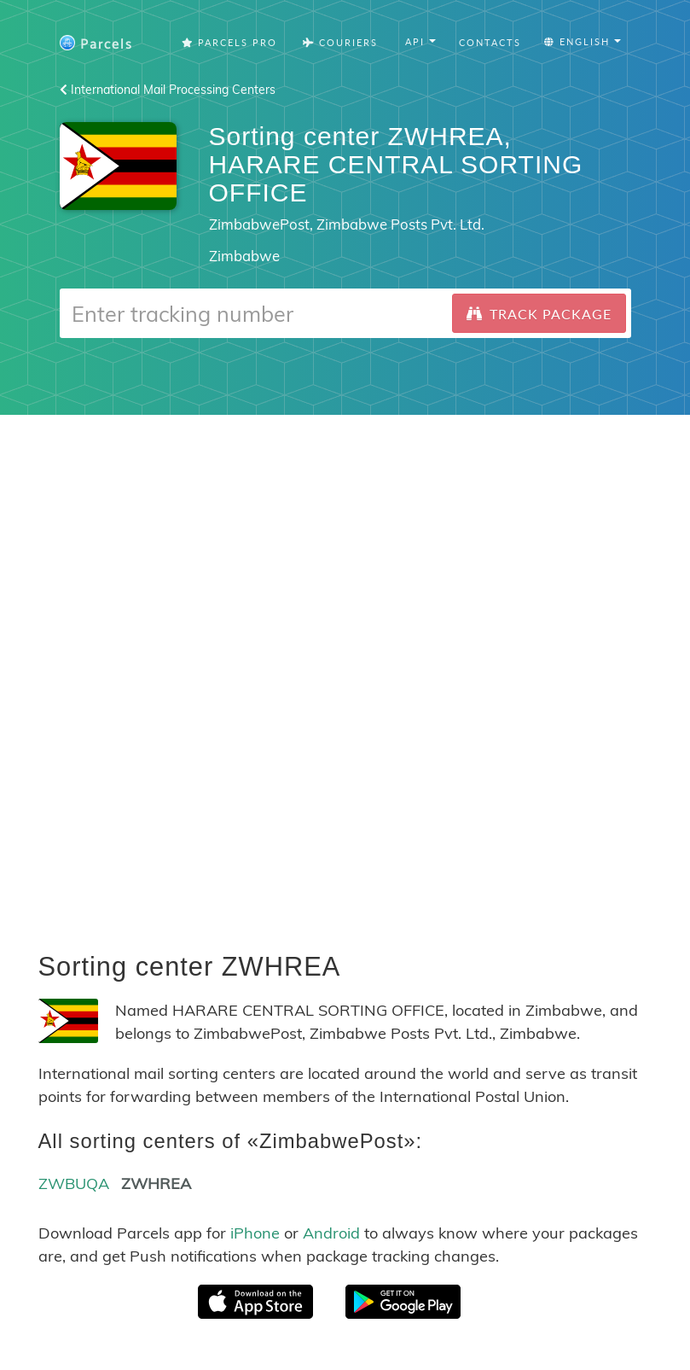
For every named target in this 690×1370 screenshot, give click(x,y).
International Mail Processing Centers (167, 89)
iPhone (255, 1233)
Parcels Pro (229, 42)
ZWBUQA (73, 1183)
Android (331, 1233)
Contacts (490, 42)
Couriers (340, 42)
